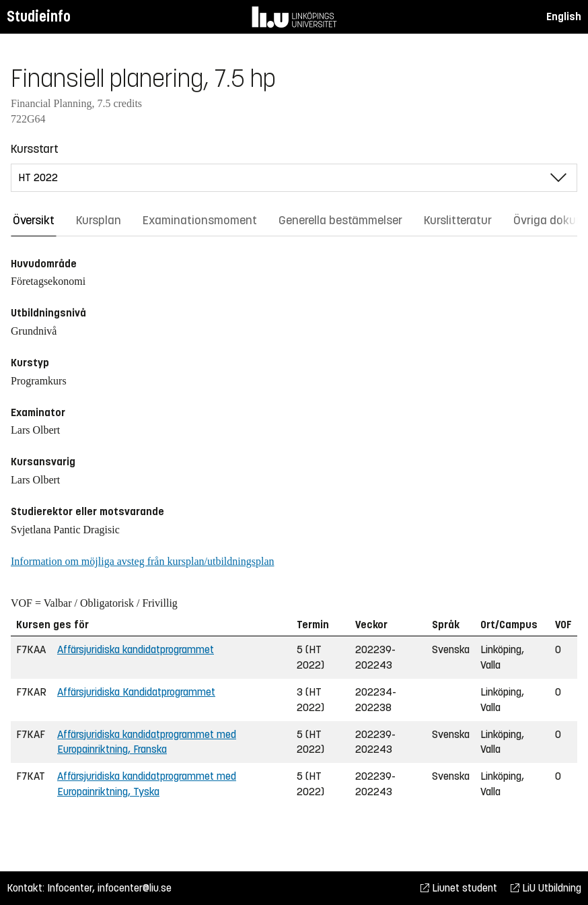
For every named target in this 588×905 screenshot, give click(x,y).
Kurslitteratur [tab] (458, 220)
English (563, 16)
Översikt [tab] (33, 220)
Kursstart (35, 148)
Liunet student (458, 887)
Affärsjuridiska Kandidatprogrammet (136, 691)
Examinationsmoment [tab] (200, 220)
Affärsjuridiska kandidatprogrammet (135, 649)
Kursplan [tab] (98, 220)
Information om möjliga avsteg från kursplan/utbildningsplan (142, 561)
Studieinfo (39, 16)
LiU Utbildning (546, 887)
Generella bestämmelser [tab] (340, 220)
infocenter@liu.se (135, 887)
